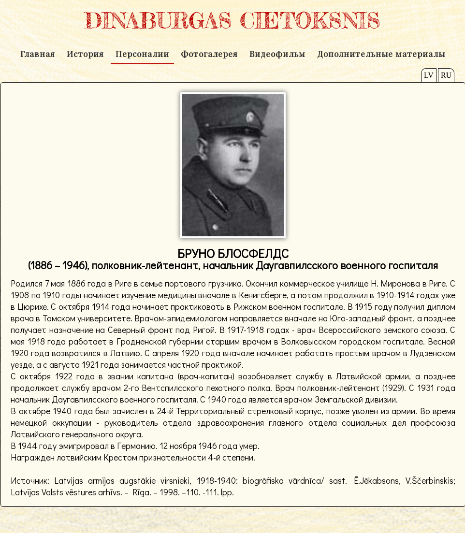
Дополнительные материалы (381, 53)
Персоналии (142, 53)
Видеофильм (277, 53)
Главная (37, 53)
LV (429, 75)
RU (446, 75)
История (85, 53)
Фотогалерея (209, 53)
